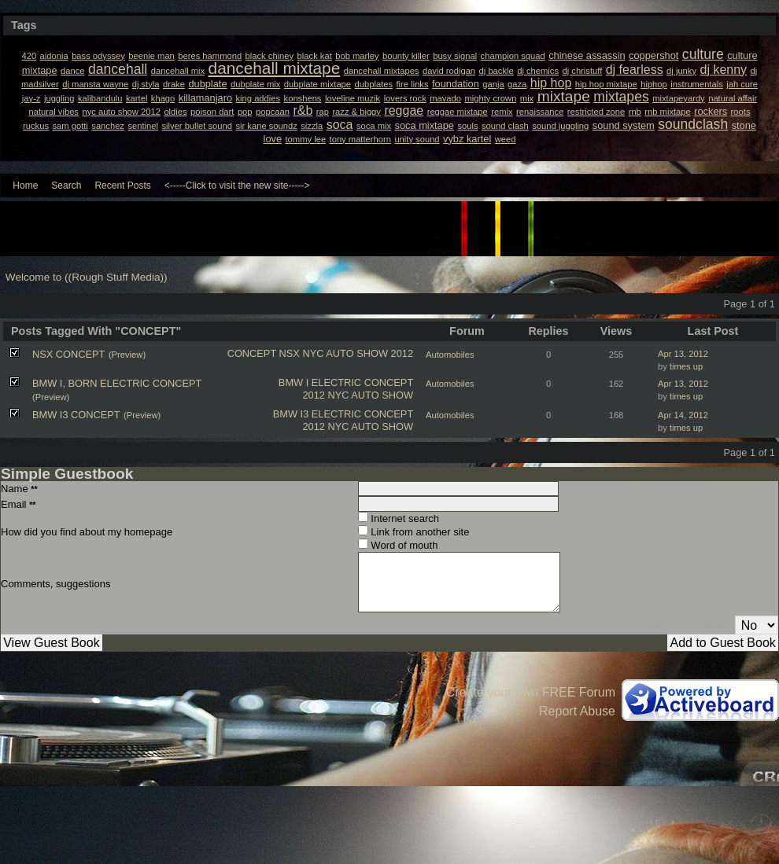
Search (66, 185)
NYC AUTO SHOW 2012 (357, 353)
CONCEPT (251, 353)
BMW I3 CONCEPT (76, 415)
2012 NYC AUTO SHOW (357, 395)
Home (25, 185)
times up (686, 366)
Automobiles (450, 354)
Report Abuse (577, 711)
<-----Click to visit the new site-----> (237, 185)
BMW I (293, 382)
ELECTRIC (336, 382)
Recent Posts (122, 185)
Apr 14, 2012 (683, 415)
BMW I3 (291, 414)
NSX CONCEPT (68, 354)
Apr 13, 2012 (683, 353)
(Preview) (127, 354)
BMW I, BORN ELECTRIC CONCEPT (116, 383)
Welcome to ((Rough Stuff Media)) (87, 277)
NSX (289, 353)
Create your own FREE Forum (530, 692)
